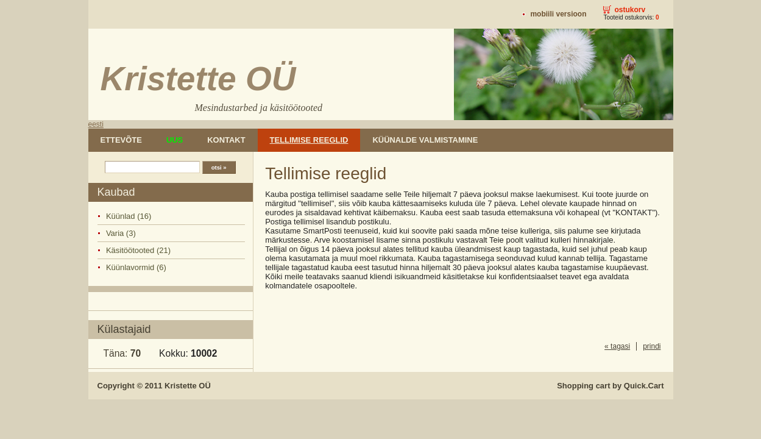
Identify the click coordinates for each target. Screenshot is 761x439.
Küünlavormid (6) (136, 267)
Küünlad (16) (128, 216)
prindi (651, 346)
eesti (96, 124)
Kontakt (226, 140)
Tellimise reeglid (309, 140)
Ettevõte (121, 140)
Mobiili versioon (558, 14)
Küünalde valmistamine (425, 140)
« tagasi (617, 346)
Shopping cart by (610, 385)
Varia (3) (121, 233)
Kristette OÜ (188, 385)
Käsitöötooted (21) (138, 250)
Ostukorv (629, 9)
